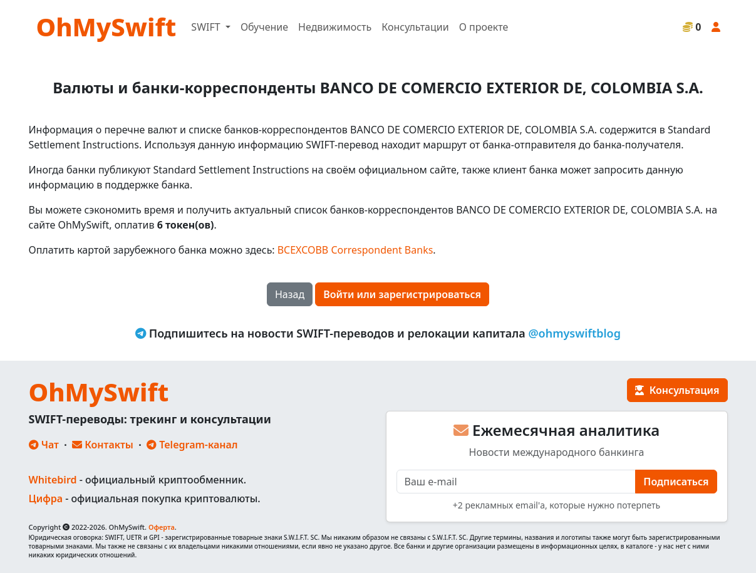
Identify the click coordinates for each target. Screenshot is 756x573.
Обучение (264, 27)
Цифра (46, 498)
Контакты (102, 445)
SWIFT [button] (206, 27)
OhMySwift (106, 26)
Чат (44, 445)
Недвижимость (334, 27)
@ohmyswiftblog (574, 333)
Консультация (677, 390)
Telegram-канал (192, 445)
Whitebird (53, 480)
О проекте (484, 27)
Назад (289, 294)
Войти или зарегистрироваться (402, 294)
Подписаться (675, 481)
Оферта (161, 527)
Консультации (414, 27)
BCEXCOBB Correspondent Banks (355, 250)
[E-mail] (516, 481)
